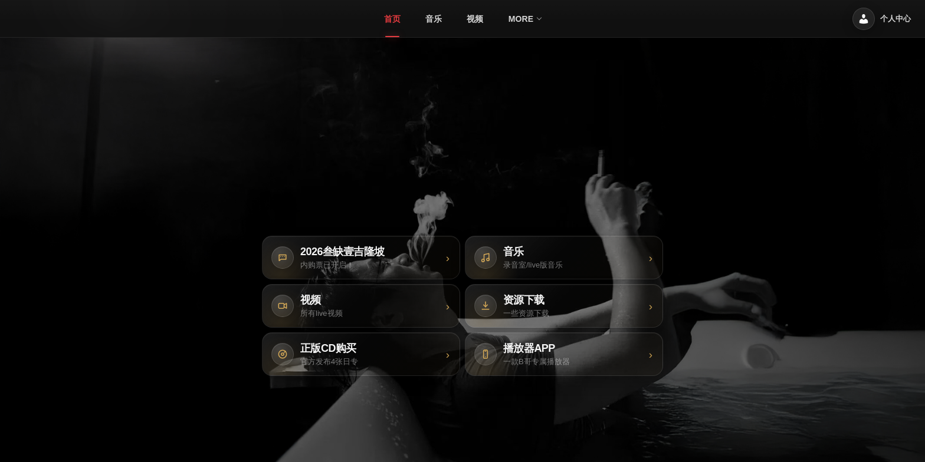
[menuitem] (392, 19)
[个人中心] (881, 19)
